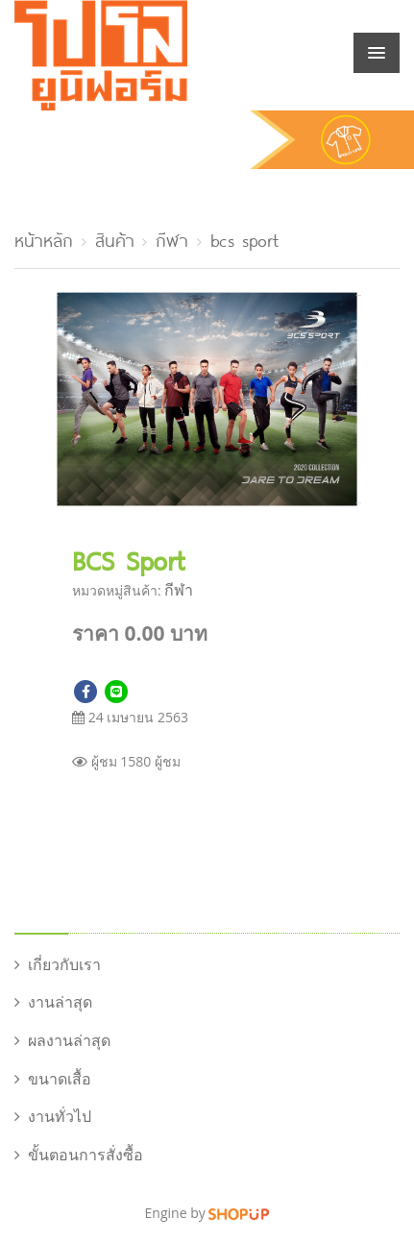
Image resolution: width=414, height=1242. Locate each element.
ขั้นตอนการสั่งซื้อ (78, 1154)
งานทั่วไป (52, 1116)
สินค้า (114, 238)
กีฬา (172, 238)
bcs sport (244, 238)
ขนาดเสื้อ (52, 1078)
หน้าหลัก (43, 238)
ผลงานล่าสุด (62, 1040)
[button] (344, 305)
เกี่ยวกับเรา (57, 964)
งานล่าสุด (53, 1001)
